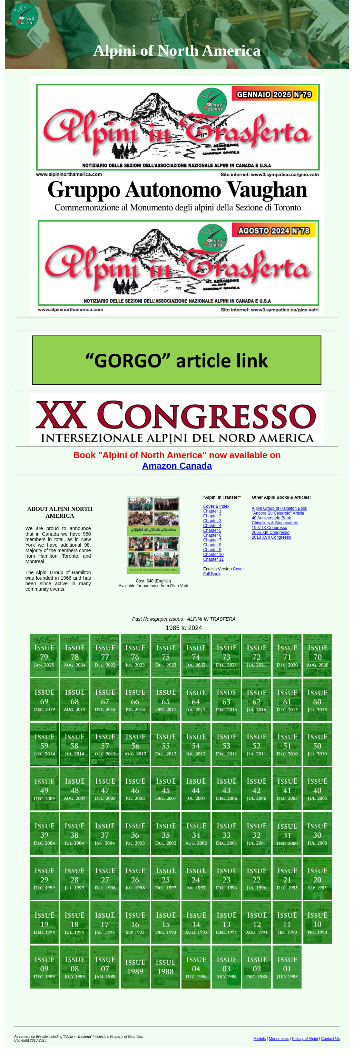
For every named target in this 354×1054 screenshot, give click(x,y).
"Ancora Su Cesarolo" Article (278, 513)
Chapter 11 (213, 559)
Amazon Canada (177, 466)
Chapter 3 (212, 520)
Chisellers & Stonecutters (275, 522)
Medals (260, 1038)
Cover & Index (216, 506)
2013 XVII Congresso (271, 537)
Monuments (278, 1038)
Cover (238, 569)
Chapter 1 (212, 511)
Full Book (211, 573)
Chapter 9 (212, 549)
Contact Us (330, 1038)
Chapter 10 (213, 554)
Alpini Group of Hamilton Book (279, 508)
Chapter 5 (212, 530)
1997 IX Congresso (269, 527)
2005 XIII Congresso (270, 532)
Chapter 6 (212, 535)
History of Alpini (305, 1038)
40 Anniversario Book (271, 518)
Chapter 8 (212, 544)
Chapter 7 (212, 540)
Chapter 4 (212, 525)
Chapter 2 (212, 516)
